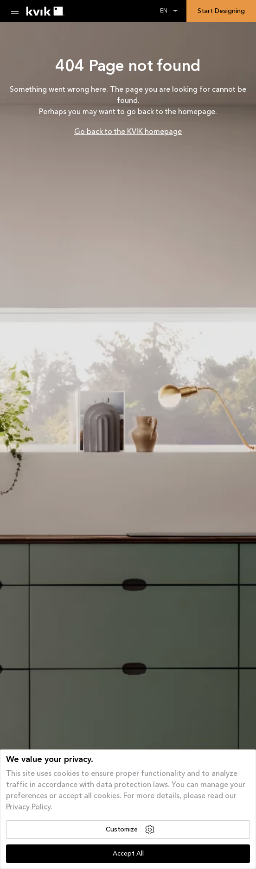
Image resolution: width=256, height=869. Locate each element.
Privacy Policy (28, 807)
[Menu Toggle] (14, 11)
